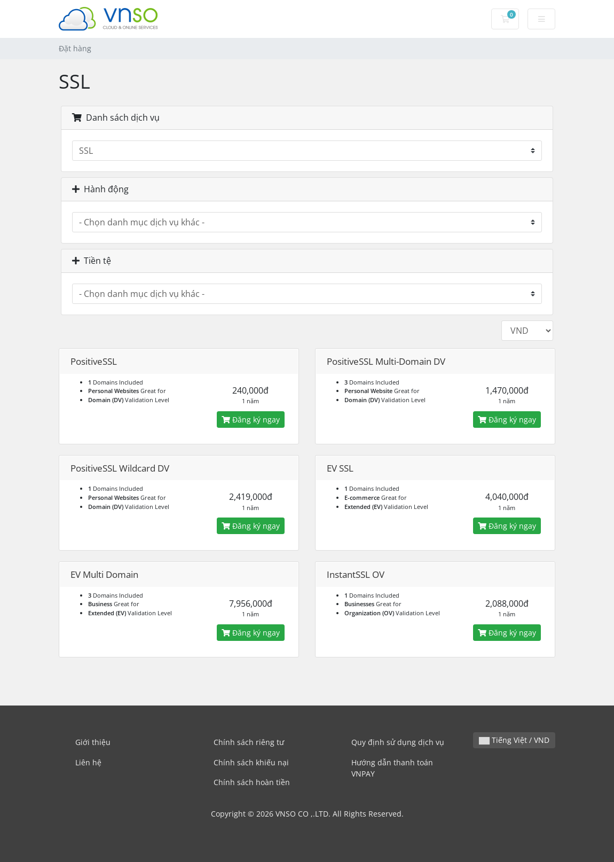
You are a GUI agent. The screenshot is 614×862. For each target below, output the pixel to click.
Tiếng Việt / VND (514, 740)
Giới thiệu (93, 742)
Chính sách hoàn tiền (252, 782)
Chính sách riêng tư (249, 742)
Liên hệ (88, 762)
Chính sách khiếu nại (251, 762)
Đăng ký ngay (251, 419)
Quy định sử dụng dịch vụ (397, 742)
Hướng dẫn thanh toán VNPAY (392, 768)
